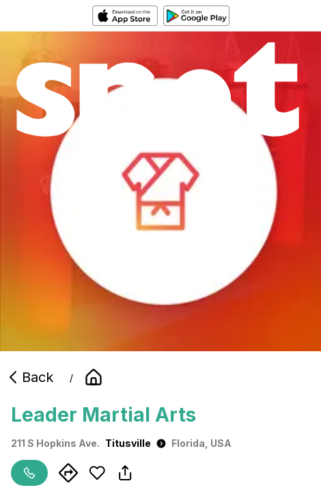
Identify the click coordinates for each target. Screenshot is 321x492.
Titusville (135, 443)
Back (29, 377)
